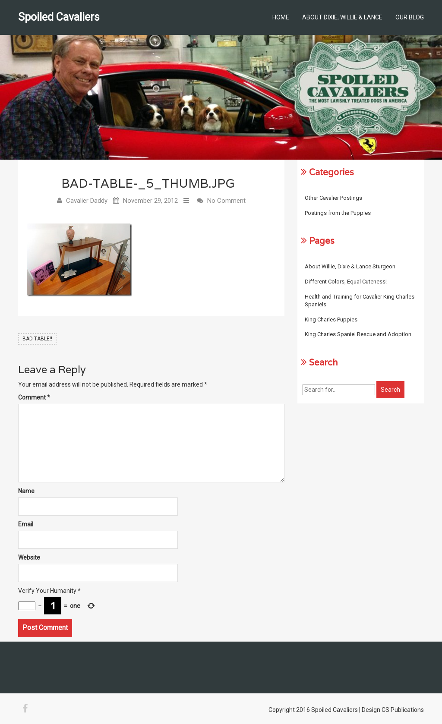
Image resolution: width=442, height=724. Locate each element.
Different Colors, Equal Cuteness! (346, 281)
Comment (34, 397)
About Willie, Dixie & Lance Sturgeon (350, 266)
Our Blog (409, 17)
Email (25, 524)
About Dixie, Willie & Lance (342, 17)
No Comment (226, 201)
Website (29, 557)
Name (26, 491)
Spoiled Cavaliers (59, 17)
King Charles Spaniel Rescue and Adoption (358, 334)
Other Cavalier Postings (333, 198)
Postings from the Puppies (338, 213)
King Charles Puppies (331, 319)
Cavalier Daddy (86, 201)
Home (280, 17)
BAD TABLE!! (37, 339)
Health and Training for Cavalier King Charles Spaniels (359, 300)
